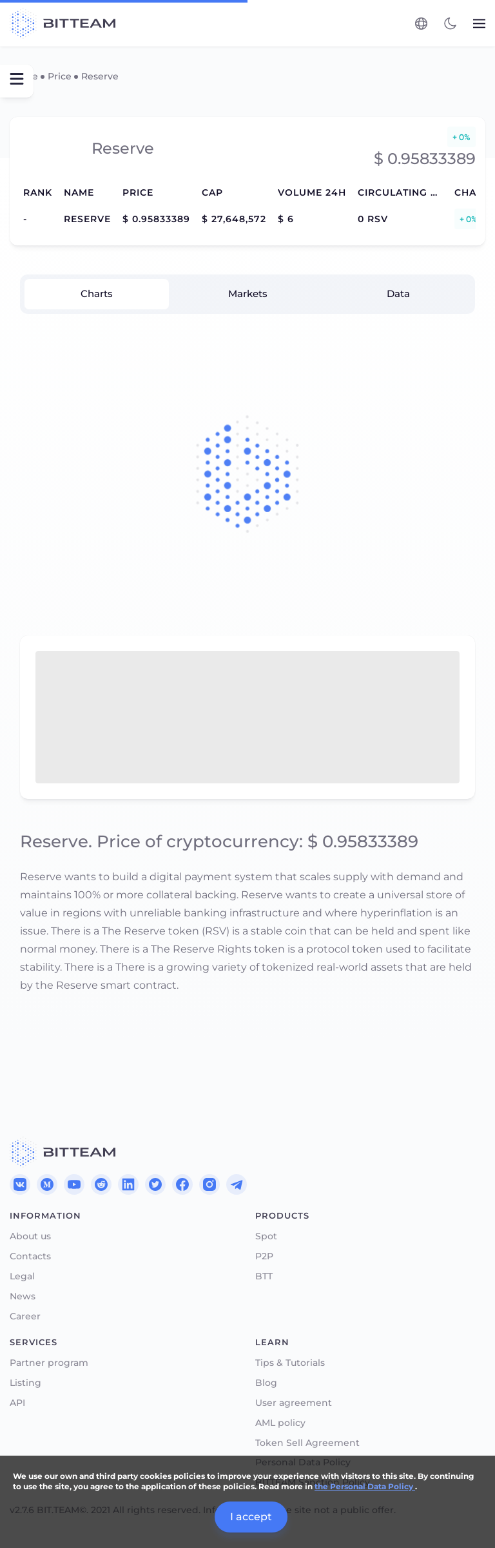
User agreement (293, 1403)
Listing (25, 1383)
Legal (22, 1276)
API (17, 1403)
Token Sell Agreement (307, 1443)
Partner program (49, 1362)
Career (25, 1316)
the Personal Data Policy (365, 1486)
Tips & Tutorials (290, 1362)
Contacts (30, 1256)
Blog (266, 1383)
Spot (266, 1236)
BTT (264, 1276)
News (22, 1296)
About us (30, 1236)
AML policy (280, 1423)
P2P (264, 1256)
